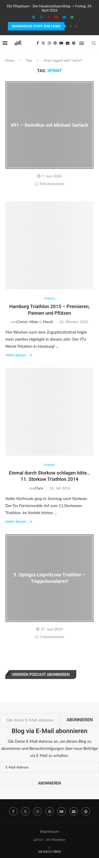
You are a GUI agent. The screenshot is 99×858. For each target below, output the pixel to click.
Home (10, 60)
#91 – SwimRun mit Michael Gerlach (49, 125)
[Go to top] (49, 851)
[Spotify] (71, 17)
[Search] (93, 43)
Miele (33, 321)
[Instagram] (41, 17)
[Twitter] (33, 17)
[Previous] (71, 26)
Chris (39, 488)
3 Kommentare (49, 636)
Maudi (48, 321)
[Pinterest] (48, 17)
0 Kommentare (49, 183)
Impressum (49, 831)
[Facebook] (26, 17)
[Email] (64, 17)
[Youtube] (56, 17)
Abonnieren (80, 719)
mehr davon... (18, 354)
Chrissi (22, 321)
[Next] (76, 26)
